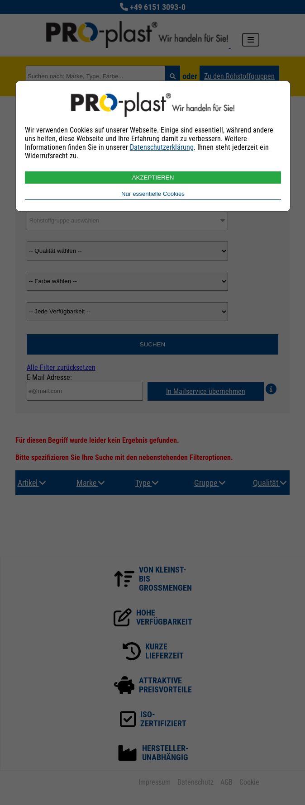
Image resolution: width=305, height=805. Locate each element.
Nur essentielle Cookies (153, 193)
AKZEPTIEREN (153, 177)
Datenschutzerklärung (162, 147)
